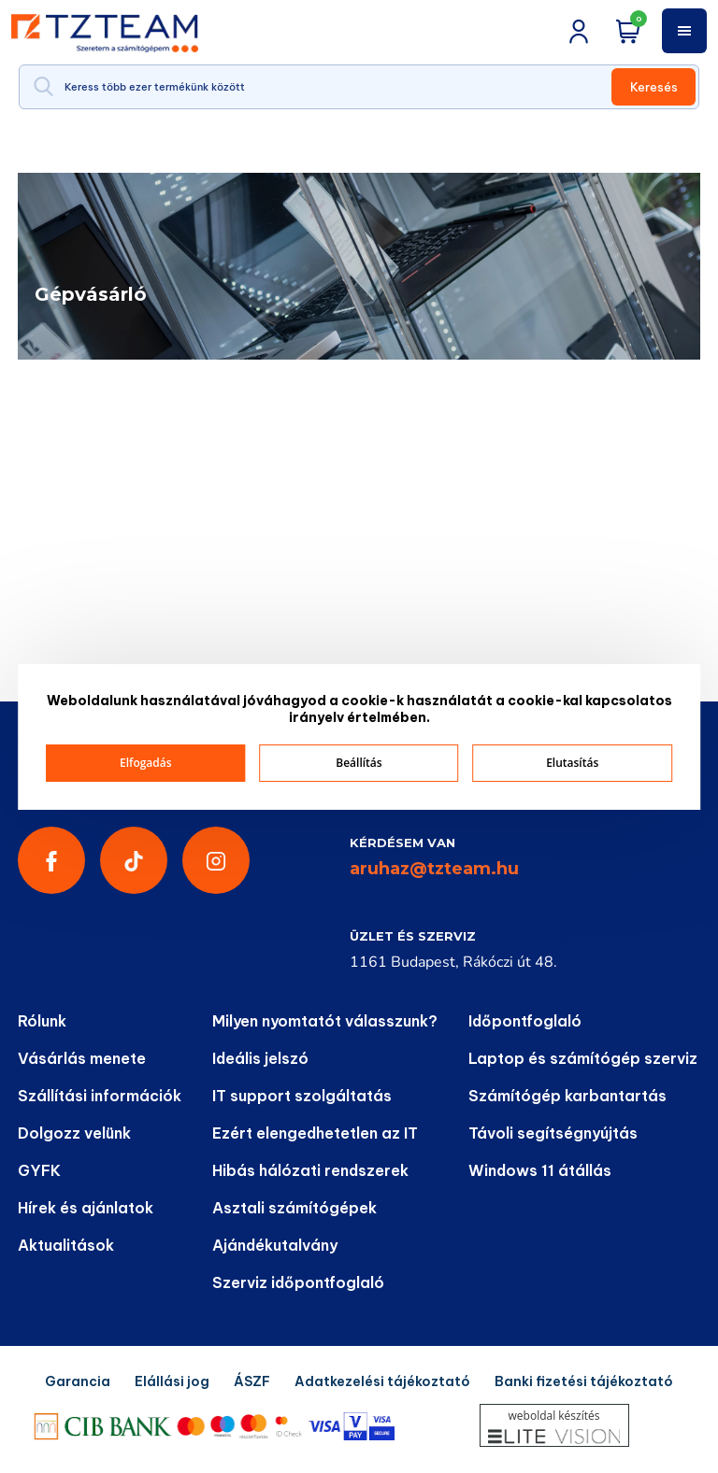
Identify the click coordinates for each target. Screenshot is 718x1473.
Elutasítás (572, 763)
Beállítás (358, 763)
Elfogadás (146, 763)
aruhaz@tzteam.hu (434, 868)
